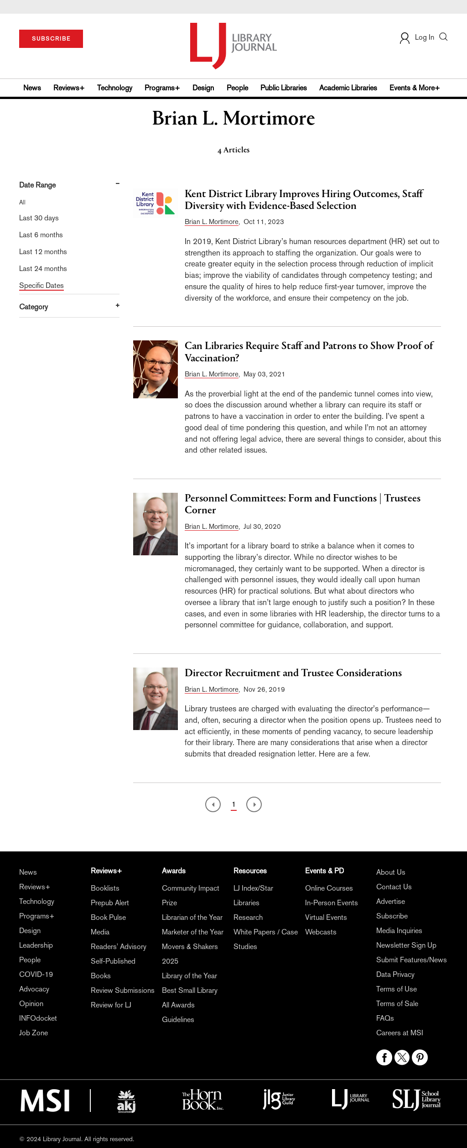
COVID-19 (36, 974)
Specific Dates (41, 285)
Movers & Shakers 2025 (190, 953)
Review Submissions (123, 990)
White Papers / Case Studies (266, 939)
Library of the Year (189, 975)
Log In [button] (416, 37)
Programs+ (162, 87)
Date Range (37, 185)
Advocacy (34, 989)
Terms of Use (396, 989)
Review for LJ (111, 1005)
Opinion (31, 1003)
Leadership (36, 945)
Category (33, 307)
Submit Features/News (411, 959)
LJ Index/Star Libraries (253, 895)
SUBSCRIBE (51, 39)
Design (203, 87)
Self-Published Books (113, 968)
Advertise (390, 901)
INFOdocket (38, 1018)
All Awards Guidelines (178, 1012)
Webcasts (321, 932)
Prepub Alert (110, 902)
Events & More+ (414, 87)
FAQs (385, 1018)
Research (248, 917)
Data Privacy (395, 974)
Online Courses (329, 888)
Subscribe (392, 916)
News (32, 87)
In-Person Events (331, 902)
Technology (114, 87)
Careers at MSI (399, 1032)
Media (100, 932)
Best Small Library (190, 990)
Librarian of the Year (192, 917)
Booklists (105, 888)
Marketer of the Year (192, 932)
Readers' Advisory (118, 946)
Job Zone (33, 1032)
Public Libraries (283, 87)
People (237, 87)
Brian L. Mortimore (212, 221)
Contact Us (394, 886)
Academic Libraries (348, 87)
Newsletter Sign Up (406, 945)
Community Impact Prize (190, 895)
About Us (390, 872)
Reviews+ (69, 87)
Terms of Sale (397, 1003)
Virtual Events (326, 917)
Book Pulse (108, 917)
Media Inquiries (399, 930)
